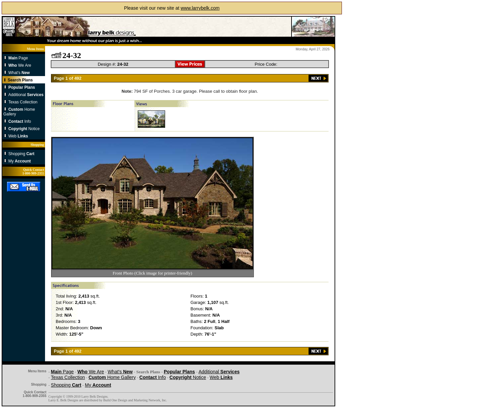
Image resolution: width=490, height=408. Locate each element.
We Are (19, 65)
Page (18, 58)
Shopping (21, 153)
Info (19, 121)
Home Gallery (112, 377)
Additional (25, 94)
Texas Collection (22, 102)
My (19, 161)
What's (19, 72)
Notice (24, 128)
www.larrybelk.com (199, 8)
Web (18, 136)
